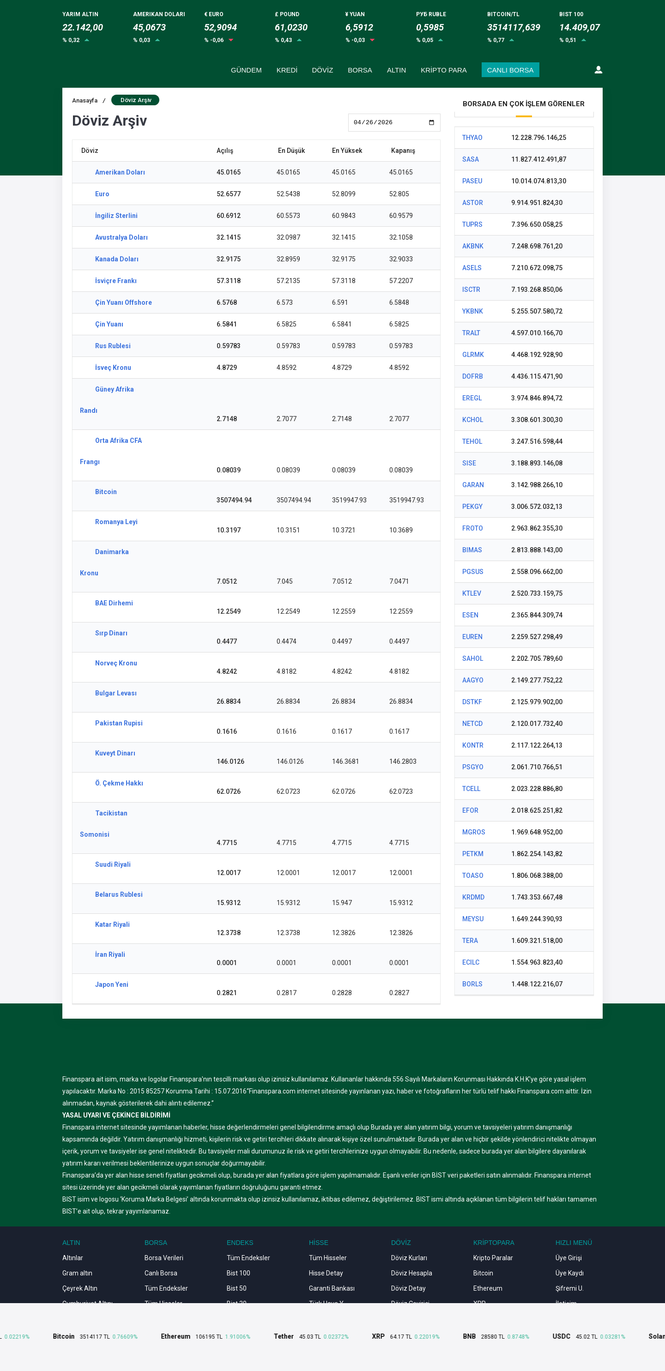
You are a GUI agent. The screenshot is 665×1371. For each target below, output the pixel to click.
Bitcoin (483, 1273)
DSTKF (472, 702)
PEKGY (472, 506)
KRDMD (473, 897)
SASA (470, 159)
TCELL (471, 788)
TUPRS (472, 224)
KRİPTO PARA (443, 70)
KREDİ (287, 70)
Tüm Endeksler (166, 1288)
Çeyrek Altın (79, 1288)
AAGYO (473, 680)
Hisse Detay (326, 1273)
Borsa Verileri (164, 1258)
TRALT (471, 333)
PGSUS (473, 571)
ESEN (470, 615)
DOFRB (472, 376)
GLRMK (473, 354)
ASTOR (472, 202)
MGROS (473, 832)
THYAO (472, 137)
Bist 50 (237, 1288)
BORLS (472, 984)
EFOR (470, 810)
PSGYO (473, 767)
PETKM (473, 854)
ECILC (470, 962)
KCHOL (472, 419)
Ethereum (487, 1288)
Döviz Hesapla (411, 1273)
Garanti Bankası (332, 1288)
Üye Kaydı (570, 1273)
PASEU (472, 181)
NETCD (472, 723)
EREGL (472, 398)
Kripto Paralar (493, 1258)
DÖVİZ (322, 70)
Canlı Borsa (161, 1273)
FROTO (472, 528)
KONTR (473, 745)
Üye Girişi (569, 1258)
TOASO (473, 875)
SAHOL (472, 658)
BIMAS (472, 550)
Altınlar (72, 1258)
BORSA (360, 70)
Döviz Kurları (409, 1258)
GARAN (473, 485)
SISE (469, 463)
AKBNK (473, 246)
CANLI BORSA (510, 70)
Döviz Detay (408, 1288)
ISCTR (471, 289)
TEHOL (472, 441)
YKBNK (472, 311)
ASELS (472, 268)
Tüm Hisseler (328, 1258)
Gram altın (77, 1273)
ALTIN (396, 70)
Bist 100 (238, 1273)
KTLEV (471, 593)
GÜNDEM (246, 70)
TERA (470, 940)
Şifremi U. (570, 1288)
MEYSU (473, 919)
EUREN (472, 636)
